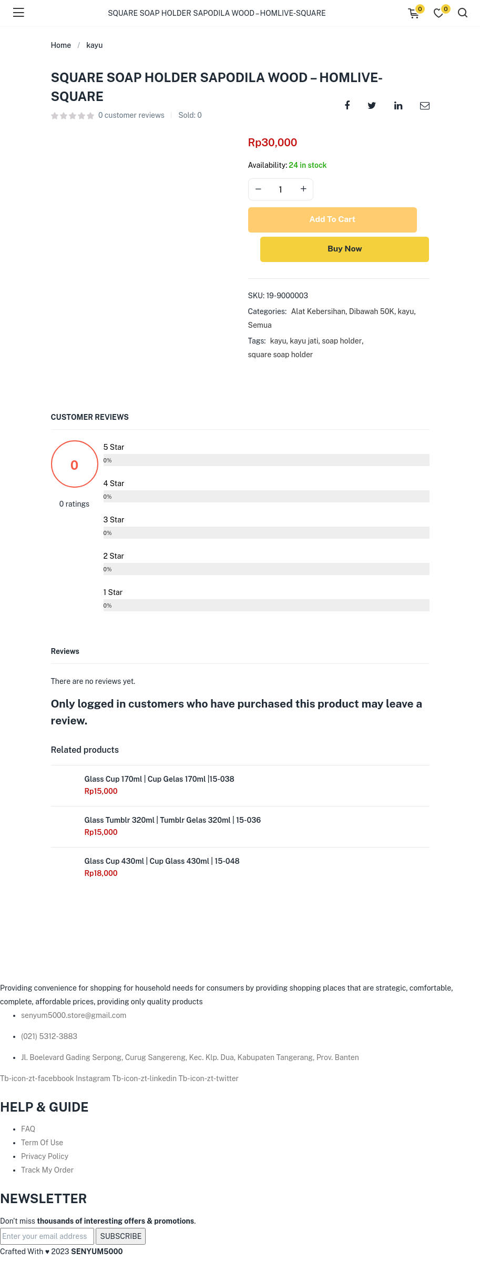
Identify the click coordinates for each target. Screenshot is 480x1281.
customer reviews (131, 115)
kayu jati (304, 342)
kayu (94, 45)
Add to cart (338, 220)
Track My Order (47, 1172)
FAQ (28, 1131)
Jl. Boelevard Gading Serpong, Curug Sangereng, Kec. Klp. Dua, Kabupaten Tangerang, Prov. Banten (190, 1059)
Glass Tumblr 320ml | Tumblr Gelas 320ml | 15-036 (173, 822)
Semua (260, 326)
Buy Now (338, 250)
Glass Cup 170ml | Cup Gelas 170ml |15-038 (159, 780)
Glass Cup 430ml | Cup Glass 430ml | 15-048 (162, 863)
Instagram (94, 1080)
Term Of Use (42, 1145)
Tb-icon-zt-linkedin (145, 1080)
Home (61, 45)
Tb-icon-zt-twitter (209, 1080)
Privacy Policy (44, 1158)
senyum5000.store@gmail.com (73, 1017)
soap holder (342, 342)
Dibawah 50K (371, 313)
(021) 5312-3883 (49, 1038)
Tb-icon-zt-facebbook (38, 1080)
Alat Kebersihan (318, 313)
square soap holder (280, 356)
